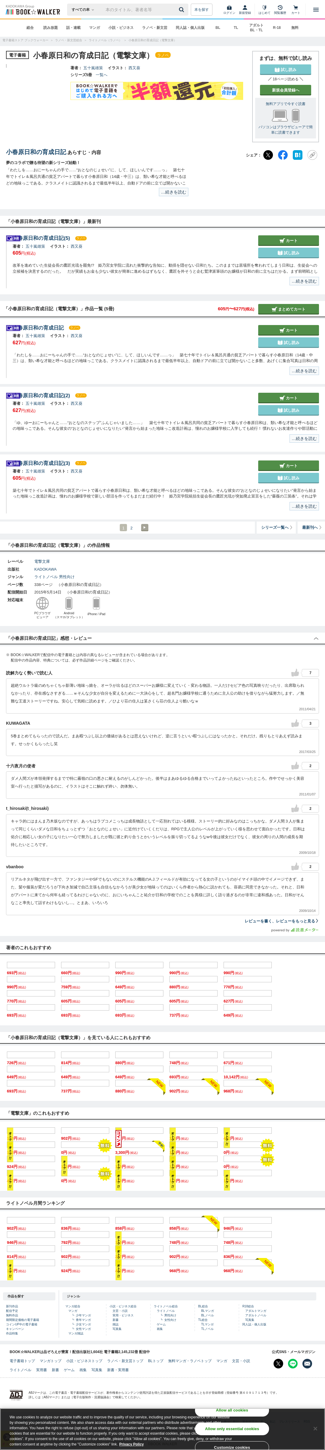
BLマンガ (207, 1310)
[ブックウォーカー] (32, 9)
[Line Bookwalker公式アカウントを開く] (292, 1363)
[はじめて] (264, 10)
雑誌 (116, 1324)
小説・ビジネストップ (84, 1361)
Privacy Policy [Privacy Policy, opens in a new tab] (131, 1444)
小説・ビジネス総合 (123, 1306)
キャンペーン (15, 1329)
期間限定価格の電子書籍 (22, 1319)
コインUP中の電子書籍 (21, 1324)
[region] (162, 1429)
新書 (116, 1319)
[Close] (315, 1428)
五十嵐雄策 (93, 68)
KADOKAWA (45, 569)
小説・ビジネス (121, 28)
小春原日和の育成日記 (36, 152)
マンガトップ (50, 1361)
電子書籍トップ (22, 1361)
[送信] (182, 9)
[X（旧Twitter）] (268, 155)
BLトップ (155, 1361)
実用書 (41, 1370)
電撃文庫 (42, 561)
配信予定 (12, 1310)
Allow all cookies (232, 1410)
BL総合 (203, 1306)
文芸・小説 (120, 1310)
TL (236, 28)
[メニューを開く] (316, 9)
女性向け (170, 1319)
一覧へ (101, 75)
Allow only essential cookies (232, 1429)
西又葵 (134, 68)
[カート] (296, 10)
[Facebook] (282, 155)
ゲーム (161, 1324)
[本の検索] (84, 9)
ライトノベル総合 (166, 1306)
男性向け (67, 577)
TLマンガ (207, 1324)
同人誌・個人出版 (190, 28)
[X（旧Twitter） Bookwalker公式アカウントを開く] (278, 1363)
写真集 (117, 1329)
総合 (30, 28)
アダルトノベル (255, 1315)
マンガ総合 (72, 1306)
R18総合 (248, 1306)
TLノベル (207, 1329)
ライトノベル (46, 577)
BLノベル (207, 1315)
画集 (160, 1329)
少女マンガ (83, 1324)
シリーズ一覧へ (277, 527)
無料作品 (12, 1315)
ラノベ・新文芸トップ (125, 1361)
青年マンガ (83, 1319)
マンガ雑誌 (75, 1333)
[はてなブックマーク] (297, 155)
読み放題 (50, 28)
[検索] (182, 9)
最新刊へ (312, 527)
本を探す (201, 10)
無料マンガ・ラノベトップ (190, 1361)
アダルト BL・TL (256, 27)
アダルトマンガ (255, 1310)
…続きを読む (173, 192)
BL (217, 28)
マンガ (94, 28)
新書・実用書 (118, 1370)
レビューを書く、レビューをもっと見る (282, 921)
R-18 (277, 28)
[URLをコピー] (312, 155)
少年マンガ (83, 1315)
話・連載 (73, 28)
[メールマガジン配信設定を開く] (307, 1363)
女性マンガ (83, 1329)
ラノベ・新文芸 (154, 28)
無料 (295, 28)
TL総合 (203, 1319)
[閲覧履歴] (280, 10)
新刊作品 (12, 1306)
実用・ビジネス (123, 1315)
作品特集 (12, 1333)
